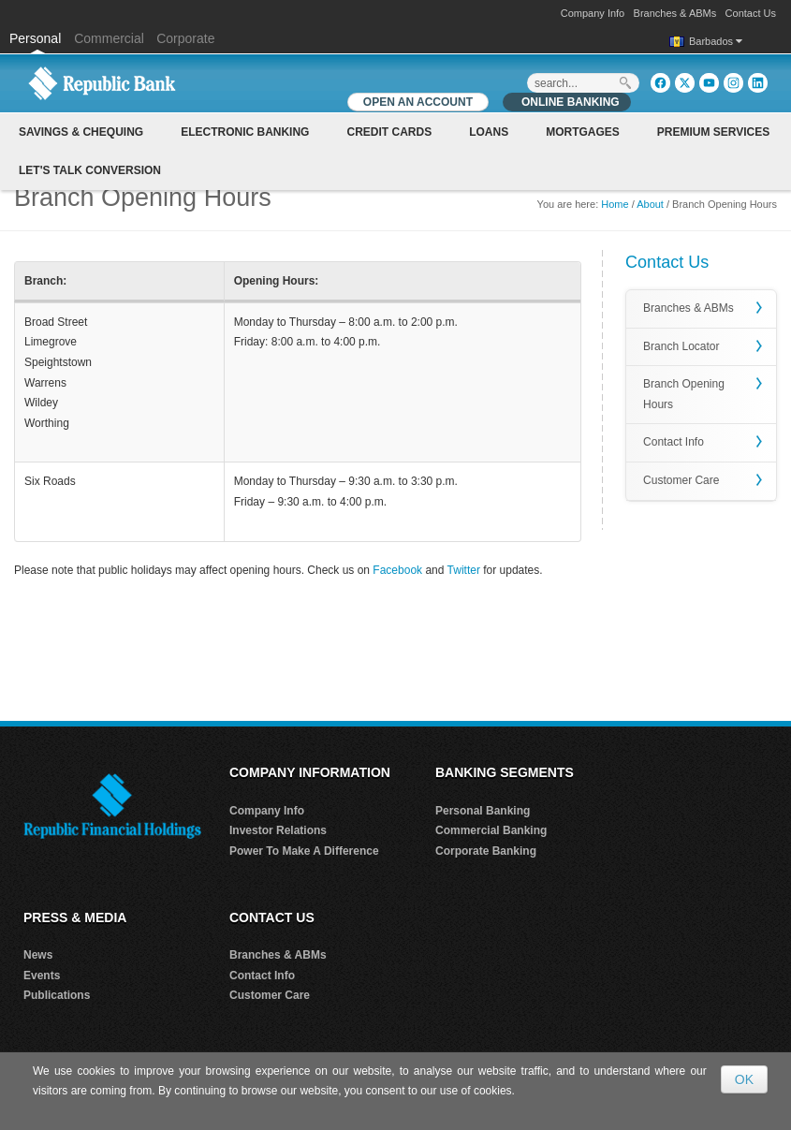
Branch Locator (681, 346)
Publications (56, 995)
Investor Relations (278, 830)
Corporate (185, 38)
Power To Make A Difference (304, 851)
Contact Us (750, 13)
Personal (37, 38)
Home (614, 204)
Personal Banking (482, 810)
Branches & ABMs (675, 13)
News (37, 954)
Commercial (109, 38)
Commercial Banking (491, 830)
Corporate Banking (485, 851)
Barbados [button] (715, 41)
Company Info (592, 13)
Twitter (463, 570)
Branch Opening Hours (684, 394)
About (650, 204)
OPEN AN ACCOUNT (418, 102)
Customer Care (681, 480)
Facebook (397, 570)
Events (41, 975)
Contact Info (673, 441)
